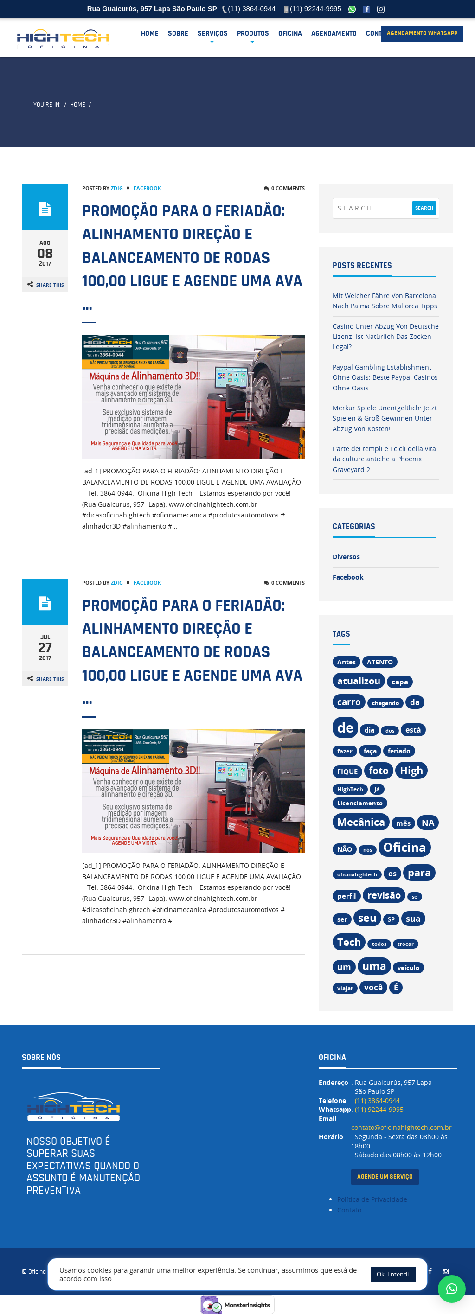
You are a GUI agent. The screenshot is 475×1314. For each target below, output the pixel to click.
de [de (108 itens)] (345, 727)
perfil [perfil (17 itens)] (346, 896)
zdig (117, 188)
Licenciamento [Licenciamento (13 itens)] (360, 803)
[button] (452, 1289)
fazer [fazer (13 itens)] (345, 751)
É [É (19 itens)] (396, 987)
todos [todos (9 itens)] (379, 944)
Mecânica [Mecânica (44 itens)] (361, 822)
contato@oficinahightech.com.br (401, 1127)
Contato (379, 33)
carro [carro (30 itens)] (349, 701)
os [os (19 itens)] (392, 873)
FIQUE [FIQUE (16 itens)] (347, 772)
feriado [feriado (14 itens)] (399, 750)
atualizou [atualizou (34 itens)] (358, 680)
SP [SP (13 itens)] (391, 919)
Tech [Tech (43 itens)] (349, 942)
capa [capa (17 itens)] (400, 682)
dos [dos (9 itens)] (389, 730)
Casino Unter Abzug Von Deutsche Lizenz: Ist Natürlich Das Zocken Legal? (386, 336)
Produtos (253, 33)
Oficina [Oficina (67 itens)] (404, 847)
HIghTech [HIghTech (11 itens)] (350, 789)
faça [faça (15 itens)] (370, 750)
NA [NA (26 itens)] (428, 822)
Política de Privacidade (372, 1199)
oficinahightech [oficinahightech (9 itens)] (357, 874)
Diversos (346, 556)
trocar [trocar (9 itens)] (406, 944)
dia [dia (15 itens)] (369, 730)
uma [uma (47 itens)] (374, 966)
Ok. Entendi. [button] (393, 1274)
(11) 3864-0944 (377, 1100)
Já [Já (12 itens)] (377, 789)
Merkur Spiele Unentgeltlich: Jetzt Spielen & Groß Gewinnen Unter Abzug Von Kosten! (385, 418)
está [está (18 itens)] (413, 730)
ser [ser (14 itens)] (342, 919)
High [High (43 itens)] (411, 770)
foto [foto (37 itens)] (379, 771)
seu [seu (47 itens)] (367, 918)
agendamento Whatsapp (422, 33)
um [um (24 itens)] (344, 967)
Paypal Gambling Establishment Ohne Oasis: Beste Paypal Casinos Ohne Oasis (385, 377)
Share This (50, 284)
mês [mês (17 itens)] (403, 823)
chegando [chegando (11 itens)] (385, 703)
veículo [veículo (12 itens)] (408, 967)
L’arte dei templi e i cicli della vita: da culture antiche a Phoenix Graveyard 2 (385, 459)
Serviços (213, 33)
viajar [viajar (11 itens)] (345, 988)
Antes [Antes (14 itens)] (346, 661)
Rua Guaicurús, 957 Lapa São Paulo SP (152, 9)
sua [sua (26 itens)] (413, 918)
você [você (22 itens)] (373, 987)
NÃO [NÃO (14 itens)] (344, 849)
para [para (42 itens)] (419, 873)
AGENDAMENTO (334, 33)
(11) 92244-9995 (379, 1109)
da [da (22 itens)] (415, 702)
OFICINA (290, 33)
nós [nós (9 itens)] (367, 850)
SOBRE (178, 33)
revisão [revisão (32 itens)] (384, 895)
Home (150, 33)
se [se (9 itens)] (414, 896)
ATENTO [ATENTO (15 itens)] (380, 661)
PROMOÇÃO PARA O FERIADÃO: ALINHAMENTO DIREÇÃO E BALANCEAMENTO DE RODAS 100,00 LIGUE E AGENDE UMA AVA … (192, 258)
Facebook (147, 188)
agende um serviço (385, 1177)
